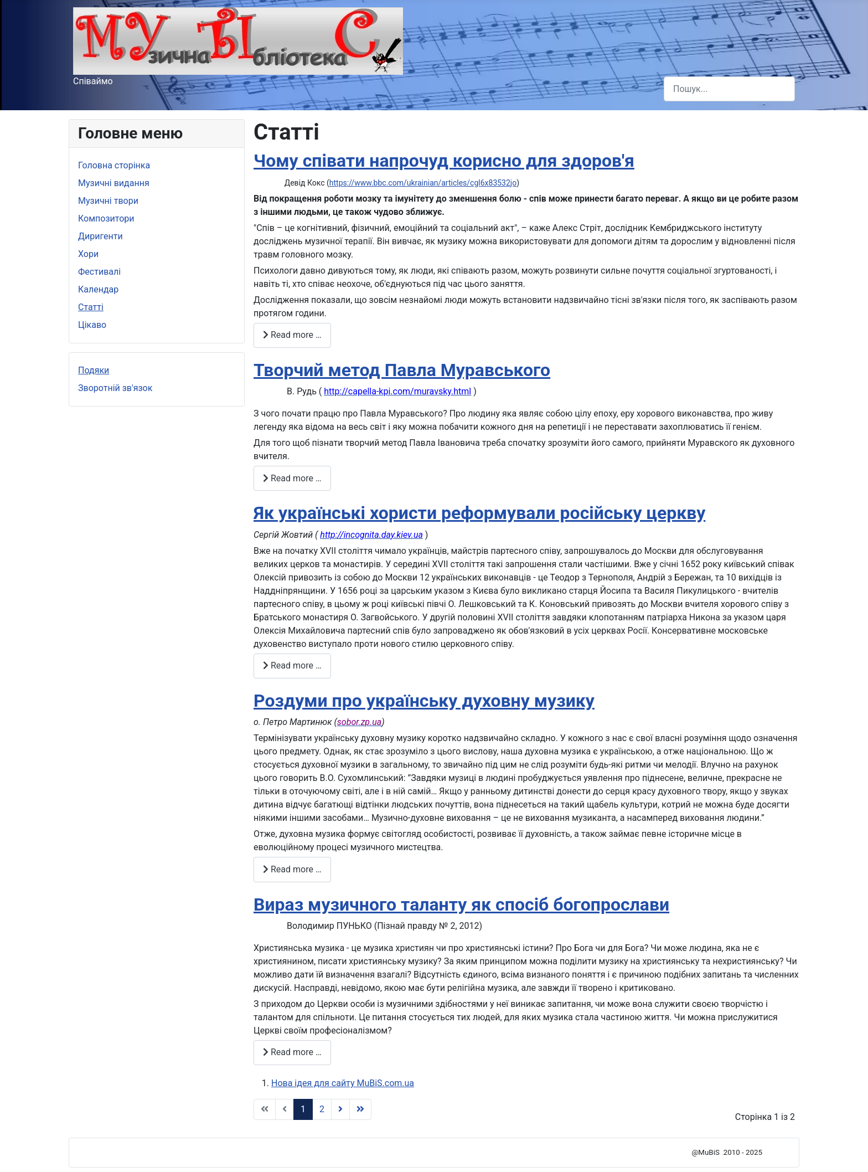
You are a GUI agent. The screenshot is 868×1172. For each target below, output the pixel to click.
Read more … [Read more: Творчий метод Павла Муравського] (292, 478)
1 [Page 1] (303, 1109)
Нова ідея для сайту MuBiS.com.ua (342, 1083)
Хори (88, 254)
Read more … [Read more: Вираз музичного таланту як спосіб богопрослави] (292, 1052)
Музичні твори (108, 201)
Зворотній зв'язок (115, 388)
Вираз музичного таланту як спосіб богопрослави (461, 904)
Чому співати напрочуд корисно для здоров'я (444, 160)
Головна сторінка (114, 165)
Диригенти (100, 236)
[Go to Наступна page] (340, 1109)
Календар (98, 289)
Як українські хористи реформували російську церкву (479, 512)
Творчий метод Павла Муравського (402, 370)
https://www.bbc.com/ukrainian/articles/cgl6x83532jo (422, 182)
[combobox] (729, 88)
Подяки (93, 370)
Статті (91, 307)
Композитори (106, 218)
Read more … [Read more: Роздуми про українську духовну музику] (292, 869)
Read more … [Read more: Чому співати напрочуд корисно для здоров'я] (292, 335)
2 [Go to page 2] (321, 1109)
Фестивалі (99, 271)
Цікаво (92, 325)
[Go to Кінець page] (360, 1109)
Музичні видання (113, 183)
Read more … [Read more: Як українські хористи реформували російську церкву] (292, 665)
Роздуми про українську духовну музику (424, 700)
